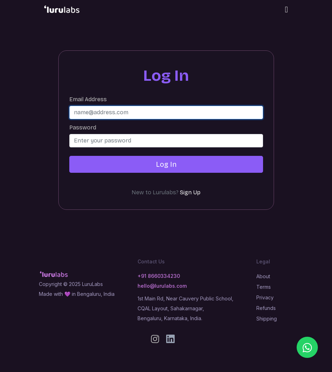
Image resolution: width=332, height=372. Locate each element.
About (263, 276)
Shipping (266, 319)
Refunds (266, 308)
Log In (166, 164)
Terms (263, 287)
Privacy (265, 297)
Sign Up (190, 192)
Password (82, 127)
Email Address (88, 99)
